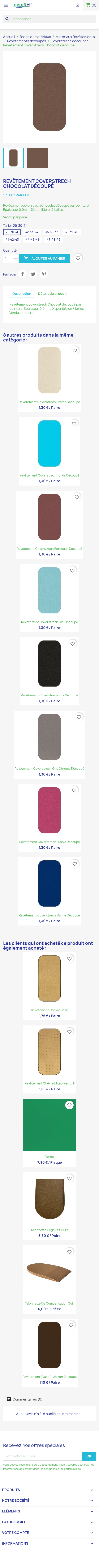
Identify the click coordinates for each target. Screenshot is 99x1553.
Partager (22, 274)
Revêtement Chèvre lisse (49, 1010)
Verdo (49, 1157)
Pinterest (44, 274)
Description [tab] (22, 293)
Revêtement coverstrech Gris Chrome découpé (49, 769)
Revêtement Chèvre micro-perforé (50, 1083)
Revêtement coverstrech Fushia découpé (49, 842)
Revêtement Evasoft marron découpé (49, 1377)
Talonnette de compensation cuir (49, 1303)
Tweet (33, 274)
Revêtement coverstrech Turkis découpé (49, 475)
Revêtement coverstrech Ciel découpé (49, 622)
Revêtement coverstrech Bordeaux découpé (49, 549)
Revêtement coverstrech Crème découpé (49, 402)
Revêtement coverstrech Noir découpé (49, 695)
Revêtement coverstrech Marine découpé (49, 915)
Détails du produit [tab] (52, 293)
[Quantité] (8, 258)
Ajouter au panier (44, 258)
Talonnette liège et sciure (49, 1230)
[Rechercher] (49, 19)
